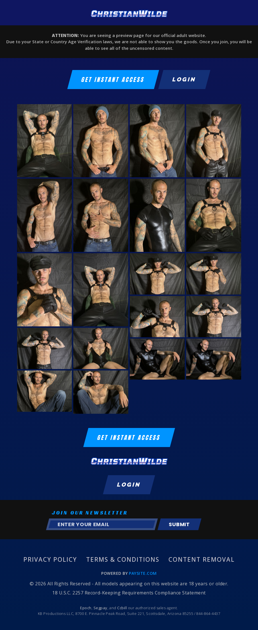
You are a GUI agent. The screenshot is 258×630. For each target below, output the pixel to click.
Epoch (85, 607)
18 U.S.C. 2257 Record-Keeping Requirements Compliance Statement (129, 593)
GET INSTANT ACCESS (113, 79)
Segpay (100, 607)
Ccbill (122, 607)
